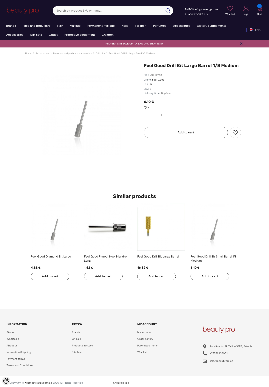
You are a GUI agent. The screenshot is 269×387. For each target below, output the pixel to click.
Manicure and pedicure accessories (72, 53)
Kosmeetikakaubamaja (38, 382)
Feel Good (158, 79)
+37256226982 (196, 14)
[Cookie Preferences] (6, 381)
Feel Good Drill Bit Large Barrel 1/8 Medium (132, 53)
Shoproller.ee (121, 382)
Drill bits (100, 53)
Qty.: (147, 107)
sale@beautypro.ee (221, 361)
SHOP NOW (156, 43)
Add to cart (186, 132)
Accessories (42, 53)
